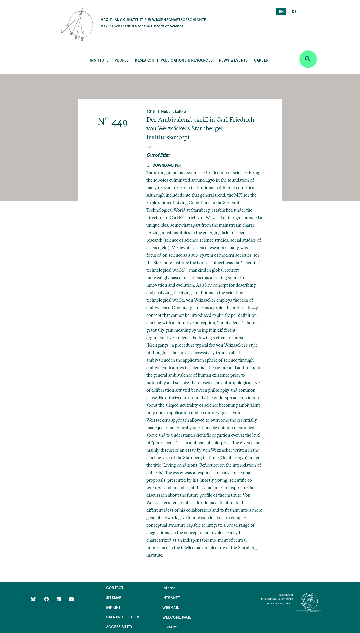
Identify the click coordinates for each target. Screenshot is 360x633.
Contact (115, 587)
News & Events (233, 60)
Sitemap (114, 597)
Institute (99, 60)
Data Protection (123, 616)
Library (169, 626)
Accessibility (119, 626)
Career (261, 60)
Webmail (170, 607)
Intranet (171, 597)
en (281, 11)
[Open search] (308, 59)
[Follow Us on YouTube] (71, 599)
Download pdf (167, 165)
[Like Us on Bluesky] (33, 599)
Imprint (113, 607)
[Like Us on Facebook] (47, 599)
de (294, 11)
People (122, 60)
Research (144, 60)
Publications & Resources (187, 60)
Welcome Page (177, 617)
